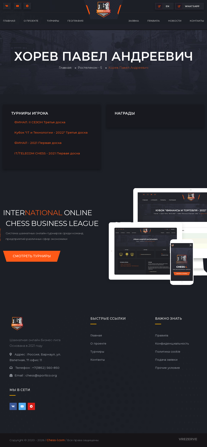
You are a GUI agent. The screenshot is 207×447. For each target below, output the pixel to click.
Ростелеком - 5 (90, 68)
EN (162, 6)
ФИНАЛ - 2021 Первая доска (37, 143)
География (75, 20)
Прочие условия (167, 368)
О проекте (31, 20)
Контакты (197, 20)
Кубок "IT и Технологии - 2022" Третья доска (51, 132)
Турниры (53, 20)
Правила (153, 20)
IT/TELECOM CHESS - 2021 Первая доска (47, 153)
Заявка (134, 20)
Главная (9, 20)
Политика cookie (167, 351)
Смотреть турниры (32, 256)
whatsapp (187, 6)
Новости (174, 20)
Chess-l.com (56, 440)
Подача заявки (166, 360)
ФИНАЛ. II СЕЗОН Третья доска (39, 122)
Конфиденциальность (172, 343)
